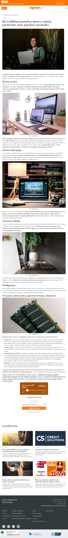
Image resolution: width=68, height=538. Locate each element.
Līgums (34, 510)
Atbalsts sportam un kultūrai (19, 516)
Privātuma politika (37, 516)
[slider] (27, 390)
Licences (4, 518)
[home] (36, 8)
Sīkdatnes (35, 518)
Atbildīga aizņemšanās (17, 510)
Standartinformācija (34, 412)
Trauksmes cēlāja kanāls (39, 521)
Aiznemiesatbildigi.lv (17, 513)
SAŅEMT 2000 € (34, 408)
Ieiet (4, 8)
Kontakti (4, 513)
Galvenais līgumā (37, 513)
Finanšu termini (50, 510)
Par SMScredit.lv (6, 516)
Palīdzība (4, 510)
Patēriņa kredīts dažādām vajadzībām (21, 518)
